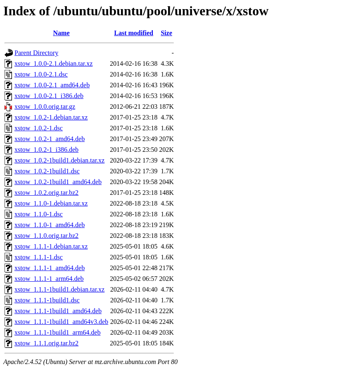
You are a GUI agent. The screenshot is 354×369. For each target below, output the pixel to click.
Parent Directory (36, 52)
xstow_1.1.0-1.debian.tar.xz (51, 203)
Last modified (133, 32)
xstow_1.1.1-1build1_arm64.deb (57, 332)
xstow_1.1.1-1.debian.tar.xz (51, 246)
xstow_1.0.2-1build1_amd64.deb (58, 181)
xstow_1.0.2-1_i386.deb (46, 149)
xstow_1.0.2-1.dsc (38, 128)
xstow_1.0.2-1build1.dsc (47, 171)
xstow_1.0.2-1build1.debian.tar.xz (59, 160)
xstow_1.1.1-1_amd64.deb (49, 267)
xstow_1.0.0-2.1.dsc (41, 74)
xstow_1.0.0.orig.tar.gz (44, 106)
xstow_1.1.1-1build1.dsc (47, 300)
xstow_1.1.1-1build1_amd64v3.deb (61, 321)
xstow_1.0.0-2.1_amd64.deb (52, 85)
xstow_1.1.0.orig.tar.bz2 (46, 235)
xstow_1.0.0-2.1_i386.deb (48, 95)
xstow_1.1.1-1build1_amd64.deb (58, 310)
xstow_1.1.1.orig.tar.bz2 (46, 343)
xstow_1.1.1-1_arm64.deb (49, 278)
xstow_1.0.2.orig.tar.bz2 (46, 192)
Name (61, 32)
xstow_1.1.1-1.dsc (38, 257)
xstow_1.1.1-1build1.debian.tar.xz (59, 289)
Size (166, 32)
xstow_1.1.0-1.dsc (38, 214)
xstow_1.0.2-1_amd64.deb (49, 138)
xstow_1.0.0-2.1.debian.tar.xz (53, 63)
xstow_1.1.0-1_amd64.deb (49, 224)
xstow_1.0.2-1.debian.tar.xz (51, 117)
